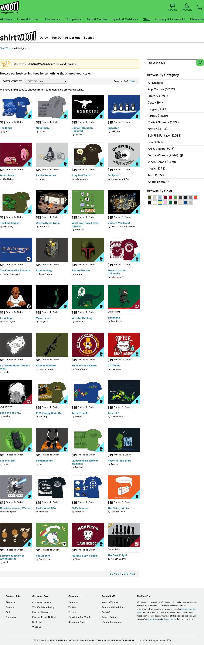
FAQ (8, 612)
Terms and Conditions (113, 607)
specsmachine (46, 369)
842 (126, 574)
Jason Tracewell (11, 274)
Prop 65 (106, 612)
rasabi (6, 372)
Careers (10, 607)
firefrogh (43, 416)
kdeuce (79, 274)
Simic (77, 559)
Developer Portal (77, 622)
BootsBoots (81, 369)
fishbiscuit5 (117, 277)
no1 (40, 464)
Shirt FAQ (37, 622)
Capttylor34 (9, 179)
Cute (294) (155, 102)
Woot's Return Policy (43, 607)
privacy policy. (169, 619)
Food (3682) (156, 142)
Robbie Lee (116, 321)
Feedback (11, 617)
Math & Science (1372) (163, 122)
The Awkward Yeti (120, 179)
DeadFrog (8, 226)
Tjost (5, 131)
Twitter (72, 607)
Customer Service (41, 602)
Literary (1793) (158, 96)
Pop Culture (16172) (161, 89)
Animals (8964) (158, 182)
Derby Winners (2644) (163, 155)
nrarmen (79, 134)
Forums (172, 7)
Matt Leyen (9, 321)
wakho (6, 416)
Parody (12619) (158, 115)
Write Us (36, 627)
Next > (133, 81)
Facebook (73, 602)
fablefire (79, 511)
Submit (89, 37)
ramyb (42, 179)
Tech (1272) (156, 175)
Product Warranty (41, 612)
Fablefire (79, 229)
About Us (10, 602)
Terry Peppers (46, 274)
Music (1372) (156, 168)
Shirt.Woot (18, 36)
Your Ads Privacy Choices (153, 640)
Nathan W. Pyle (119, 558)
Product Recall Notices (44, 617)
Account (187, 7)
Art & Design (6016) (161, 148)
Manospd (43, 511)
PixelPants (80, 321)
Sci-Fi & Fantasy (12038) (164, 135)
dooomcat (44, 226)
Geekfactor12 (118, 511)
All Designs (72, 37)
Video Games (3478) (162, 162)
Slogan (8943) (157, 109)
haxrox (42, 131)
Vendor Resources (111, 622)
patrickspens (81, 179)
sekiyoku (115, 131)
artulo (6, 562)
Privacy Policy (109, 617)
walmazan (116, 369)
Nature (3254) (157, 129)
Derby (44, 37)
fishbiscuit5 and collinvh (123, 226)
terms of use (152, 619)
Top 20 (56, 37)
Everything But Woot (79, 617)
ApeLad (79, 467)
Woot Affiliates (110, 602)
